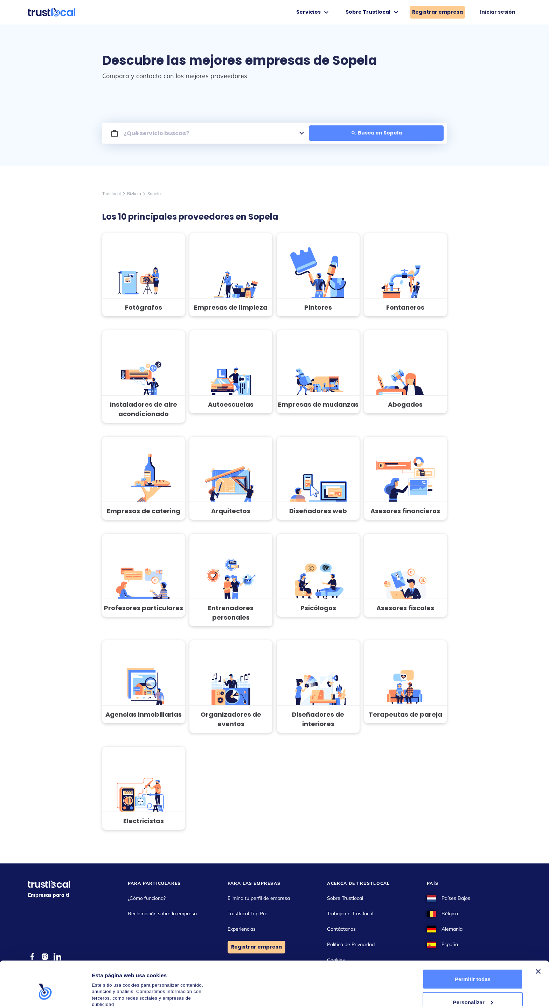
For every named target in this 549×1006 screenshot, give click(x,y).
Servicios (313, 12)
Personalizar (473, 964)
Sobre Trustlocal (373, 12)
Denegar (473, 987)
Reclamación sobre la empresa (162, 913)
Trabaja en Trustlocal (350, 913)
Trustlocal (111, 193)
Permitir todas (473, 941)
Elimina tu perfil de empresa (259, 898)
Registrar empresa (437, 11)
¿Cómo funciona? (147, 898)
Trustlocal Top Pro (247, 913)
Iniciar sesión (497, 11)
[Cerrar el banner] (538, 933)
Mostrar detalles (112, 985)
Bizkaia (134, 193)
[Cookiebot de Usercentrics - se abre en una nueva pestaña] (45, 992)
